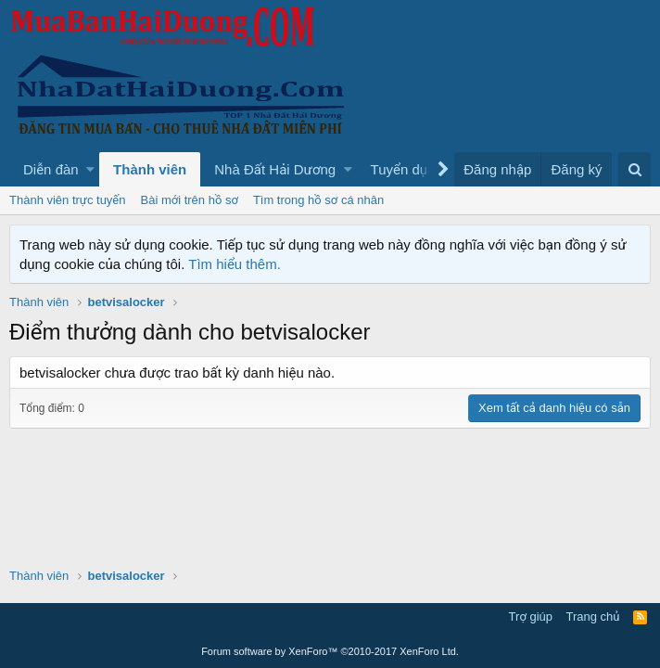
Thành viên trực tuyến (67, 200)
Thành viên (149, 169)
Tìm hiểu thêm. (234, 264)
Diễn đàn (51, 169)
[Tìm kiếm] (634, 169)
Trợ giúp (530, 616)
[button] (90, 169)
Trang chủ (593, 616)
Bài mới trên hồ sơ (189, 200)
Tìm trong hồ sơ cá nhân (318, 200)
